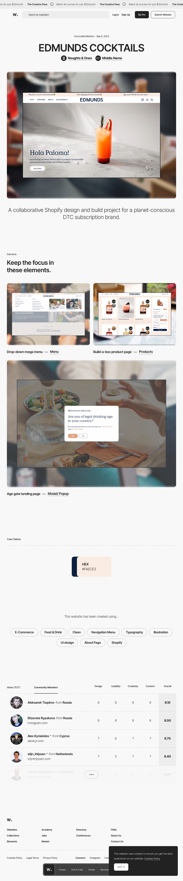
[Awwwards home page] (49, 869)
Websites (12, 829)
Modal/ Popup (58, 494)
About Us (116, 835)
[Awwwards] (15, 14)
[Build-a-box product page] (134, 314)
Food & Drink (53, 632)
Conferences (83, 835)
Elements (104, 869)
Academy (47, 829)
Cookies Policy (14, 857)
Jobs (44, 835)
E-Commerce (24, 632)
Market (45, 841)
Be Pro (141, 14)
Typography (134, 632)
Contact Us (117, 841)
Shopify (117, 642)
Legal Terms (32, 857)
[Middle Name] (108, 58)
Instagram (95, 857)
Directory (81, 829)
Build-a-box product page (112, 352)
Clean (77, 632)
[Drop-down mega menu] (48, 314)
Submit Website (163, 14)
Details (91, 869)
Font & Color (77, 869)
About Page (93, 642)
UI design (67, 642)
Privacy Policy (50, 857)
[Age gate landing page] (91, 423)
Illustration (161, 632)
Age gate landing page (23, 494)
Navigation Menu (103, 632)
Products (146, 352)
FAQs (114, 829)
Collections (13, 835)
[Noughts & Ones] (76, 58)
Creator (62, 869)
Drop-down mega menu (25, 352)
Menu (54, 352)
